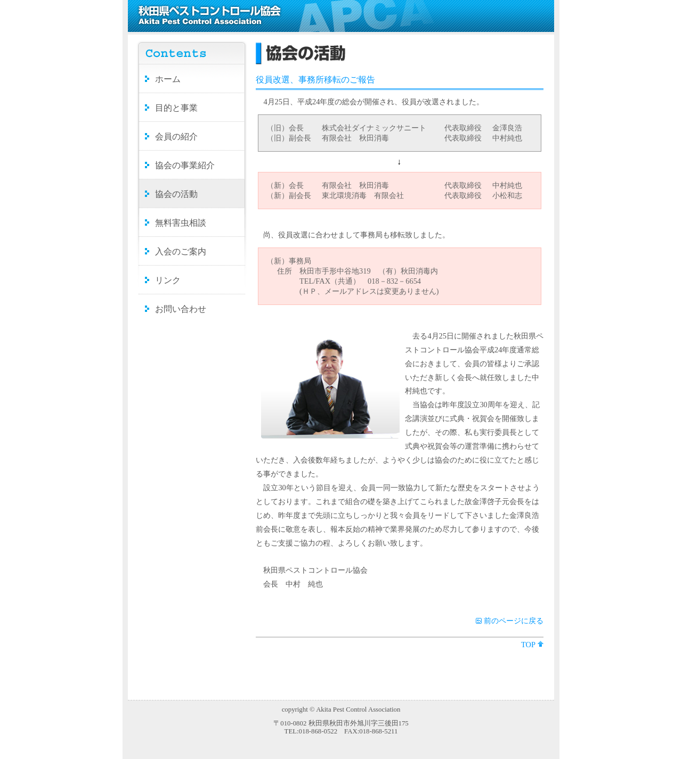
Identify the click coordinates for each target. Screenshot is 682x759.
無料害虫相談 (180, 222)
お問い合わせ (180, 309)
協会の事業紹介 (185, 165)
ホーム (168, 79)
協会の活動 (176, 194)
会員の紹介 (176, 136)
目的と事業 (176, 107)
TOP (528, 644)
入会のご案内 (180, 251)
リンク (168, 280)
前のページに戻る (513, 620)
